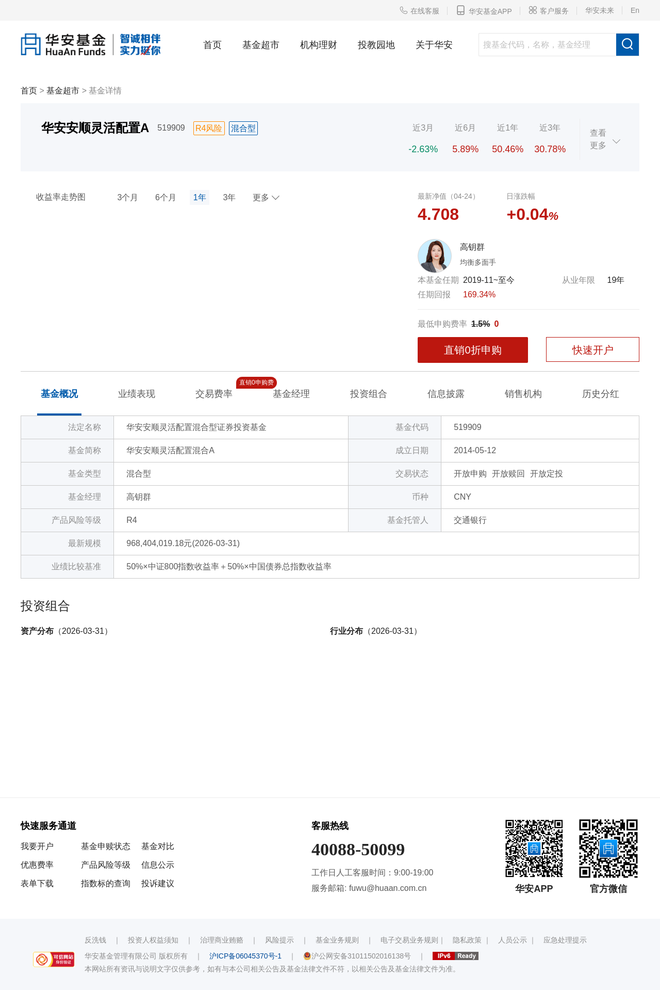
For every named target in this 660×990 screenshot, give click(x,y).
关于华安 (434, 45)
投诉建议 (157, 883)
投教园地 (376, 45)
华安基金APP (484, 10)
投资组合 (368, 394)
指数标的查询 (105, 883)
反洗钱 (95, 940)
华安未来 (599, 10)
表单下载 (37, 883)
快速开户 (593, 350)
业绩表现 (136, 394)
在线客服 (419, 10)
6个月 (165, 197)
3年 (229, 197)
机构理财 (318, 45)
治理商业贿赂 (221, 940)
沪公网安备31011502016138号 (357, 956)
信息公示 (157, 864)
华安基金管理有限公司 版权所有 (136, 956)
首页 (212, 45)
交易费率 (214, 393)
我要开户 (37, 846)
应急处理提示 (565, 940)
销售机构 (523, 394)
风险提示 (279, 940)
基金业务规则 (337, 940)
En (635, 10)
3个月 (127, 197)
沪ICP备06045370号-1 (245, 956)
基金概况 (59, 394)
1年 (199, 197)
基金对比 (157, 846)
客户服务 (549, 10)
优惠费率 (37, 864)
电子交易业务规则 (409, 940)
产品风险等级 (105, 864)
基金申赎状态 (105, 846)
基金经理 (291, 394)
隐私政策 (467, 940)
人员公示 (512, 940)
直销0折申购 (472, 350)
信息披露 (446, 394)
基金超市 (260, 45)
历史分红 (600, 394)
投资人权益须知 (153, 940)
